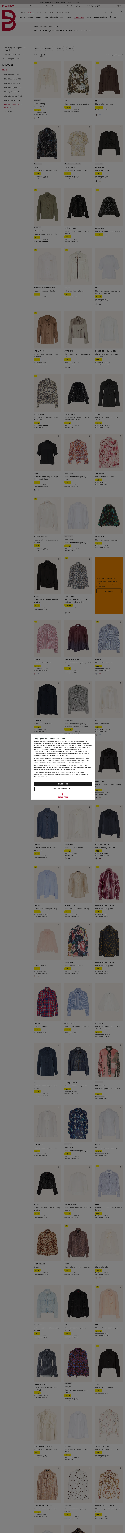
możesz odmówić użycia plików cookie (62, 769)
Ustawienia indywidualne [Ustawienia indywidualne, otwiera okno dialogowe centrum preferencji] (63, 789)
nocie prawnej (56, 772)
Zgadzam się (63, 784)
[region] (63, 767)
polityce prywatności (45, 772)
